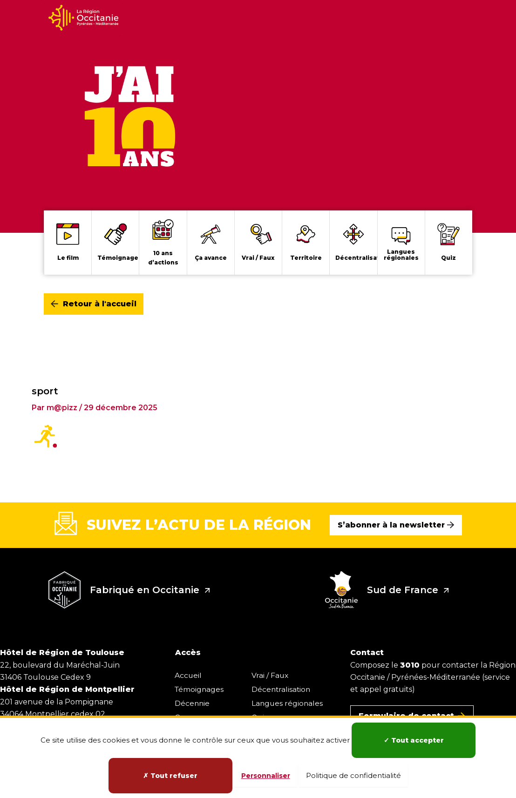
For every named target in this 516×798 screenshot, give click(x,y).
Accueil (188, 674)
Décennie (192, 702)
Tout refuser (170, 775)
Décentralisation (283, 688)
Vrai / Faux (272, 674)
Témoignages (200, 688)
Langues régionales (289, 702)
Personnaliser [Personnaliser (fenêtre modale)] (265, 775)
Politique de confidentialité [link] (353, 775)
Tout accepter (414, 740)
